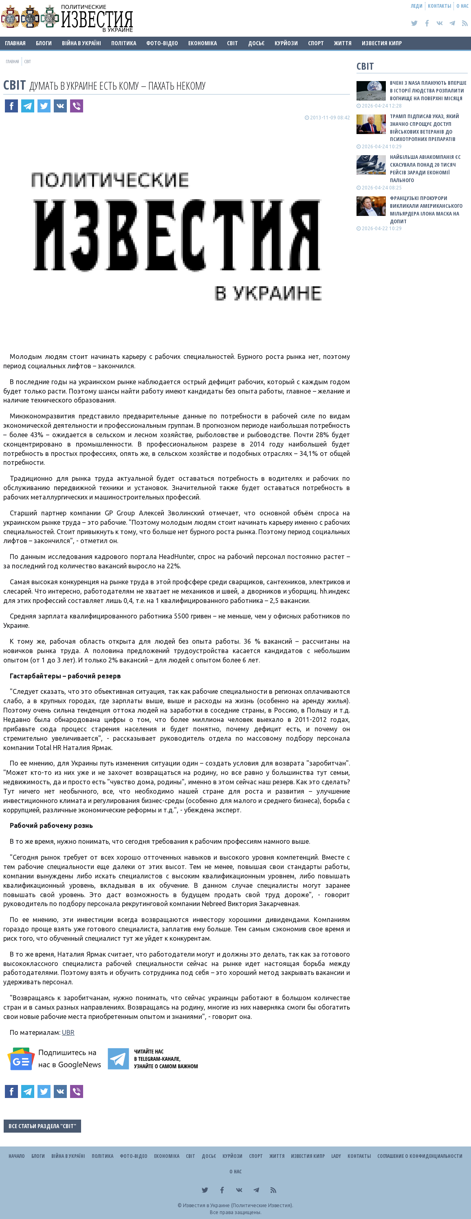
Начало (17, 1156)
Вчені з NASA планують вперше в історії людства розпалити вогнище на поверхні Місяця (428, 90)
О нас (462, 5)
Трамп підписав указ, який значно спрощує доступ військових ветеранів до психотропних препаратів (424, 127)
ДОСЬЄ (256, 43)
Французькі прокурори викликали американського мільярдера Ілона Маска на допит (426, 209)
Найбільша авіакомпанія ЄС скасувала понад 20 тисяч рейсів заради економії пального (425, 168)
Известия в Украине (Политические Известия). (238, 1205)
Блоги (44, 43)
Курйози (286, 43)
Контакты (439, 5)
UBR (68, 1032)
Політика (123, 43)
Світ (232, 43)
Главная (15, 43)
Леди (417, 5)
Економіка (202, 43)
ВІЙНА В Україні (81, 43)
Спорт (316, 43)
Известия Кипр (382, 43)
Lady (336, 1156)
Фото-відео (162, 43)
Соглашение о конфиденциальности (419, 1156)
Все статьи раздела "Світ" (42, 1126)
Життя (343, 43)
